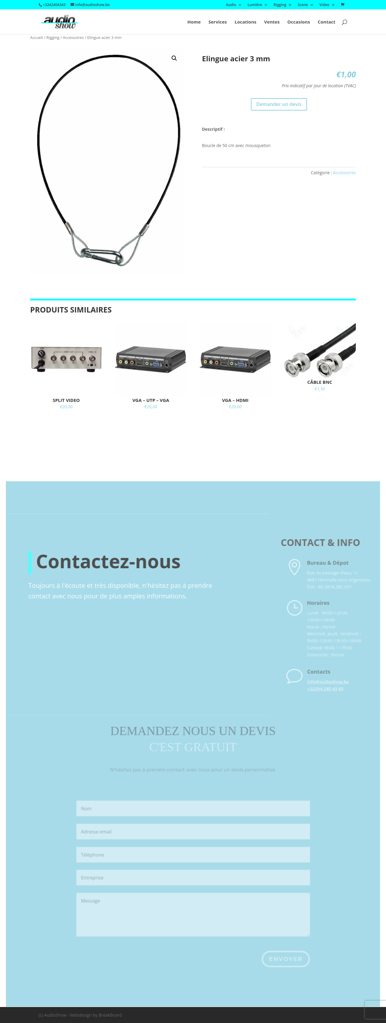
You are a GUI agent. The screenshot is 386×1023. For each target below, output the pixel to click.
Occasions (298, 22)
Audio (231, 5)
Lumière (255, 5)
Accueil (36, 37)
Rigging (280, 5)
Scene (303, 5)
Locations (245, 22)
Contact (327, 22)
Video (324, 5)
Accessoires (73, 37)
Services (217, 22)
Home (194, 22)
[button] (174, 58)
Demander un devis (279, 104)
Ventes (272, 22)
